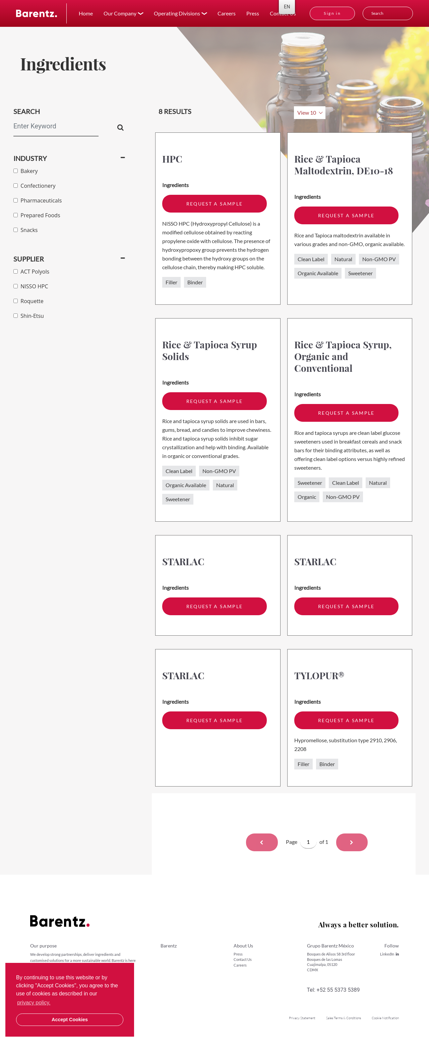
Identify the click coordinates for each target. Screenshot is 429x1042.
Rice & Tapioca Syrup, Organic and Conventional (343, 356)
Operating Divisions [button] (177, 13)
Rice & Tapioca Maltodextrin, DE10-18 (343, 165)
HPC (172, 159)
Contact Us (243, 959)
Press (252, 13)
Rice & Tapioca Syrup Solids (209, 350)
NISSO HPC (30, 286)
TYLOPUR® (319, 675)
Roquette (28, 301)
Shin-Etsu (28, 316)
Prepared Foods (36, 215)
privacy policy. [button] (33, 1002)
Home (86, 13)
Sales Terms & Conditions (343, 1018)
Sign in (332, 13)
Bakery (25, 171)
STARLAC (183, 561)
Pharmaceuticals (37, 200)
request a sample (214, 204)
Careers (227, 13)
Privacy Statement (302, 1018)
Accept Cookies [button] (70, 1019)
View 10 (306, 112)
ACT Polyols (31, 271)
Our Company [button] (120, 13)
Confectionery (34, 185)
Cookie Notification (385, 1018)
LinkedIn (389, 954)
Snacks (25, 230)
